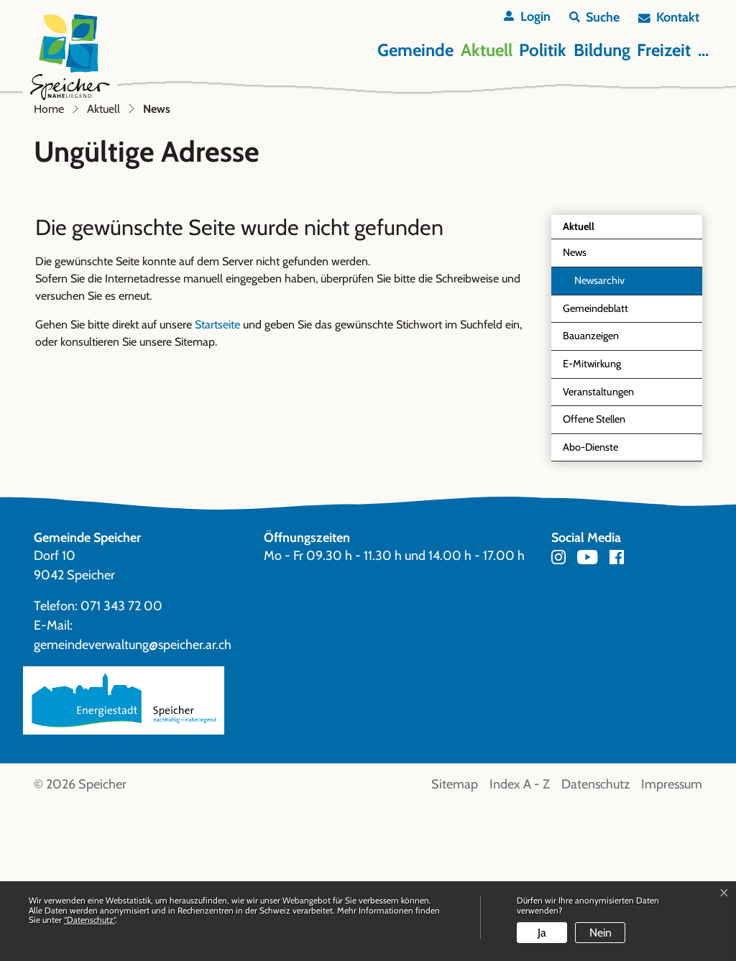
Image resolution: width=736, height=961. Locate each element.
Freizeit (664, 50)
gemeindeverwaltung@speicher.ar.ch (132, 800)
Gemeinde (415, 50)
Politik (542, 50)
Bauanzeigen (591, 490)
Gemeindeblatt (595, 463)
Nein (600, 932)
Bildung (602, 50)
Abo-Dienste (590, 602)
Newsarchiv (599, 435)
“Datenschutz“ (89, 919)
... (703, 50)
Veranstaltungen (598, 547)
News (596, 411)
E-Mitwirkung (592, 518)
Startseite (217, 480)
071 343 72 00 (121, 761)
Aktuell (486, 50)
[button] (594, 17)
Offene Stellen (594, 574)
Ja (542, 932)
